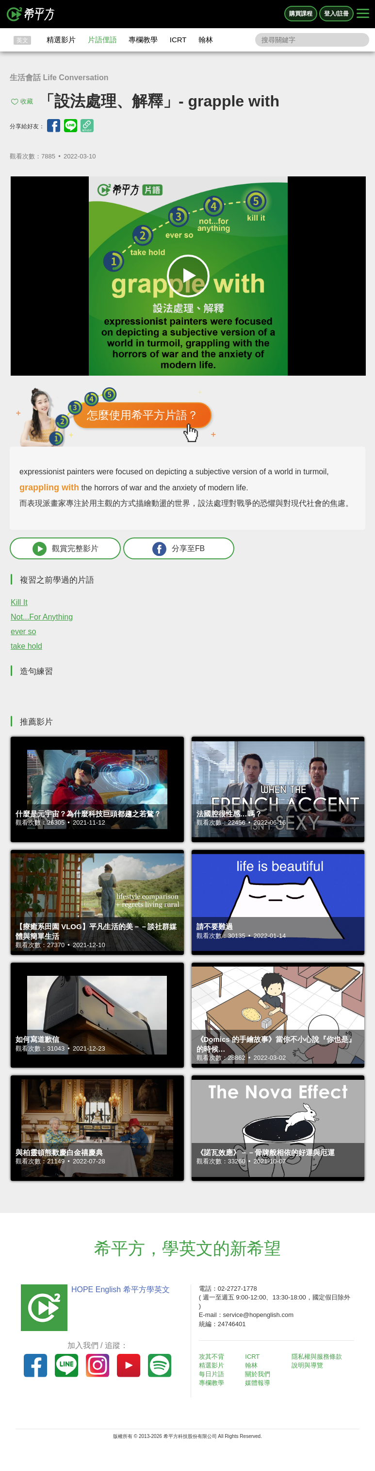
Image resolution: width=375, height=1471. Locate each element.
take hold (26, 646)
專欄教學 (143, 39)
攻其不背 (212, 1356)
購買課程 (300, 13)
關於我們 (258, 1374)
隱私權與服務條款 (317, 1356)
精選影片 (61, 39)
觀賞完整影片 (64, 549)
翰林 (205, 39)
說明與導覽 (308, 1365)
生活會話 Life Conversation (59, 77)
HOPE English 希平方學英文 (120, 1289)
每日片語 (212, 1374)
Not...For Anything (42, 617)
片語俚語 (102, 39)
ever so (23, 631)
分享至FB (173, 549)
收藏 (26, 101)
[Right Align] (363, 14)
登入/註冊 (336, 13)
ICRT (178, 39)
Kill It (19, 602)
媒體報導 (258, 1383)
